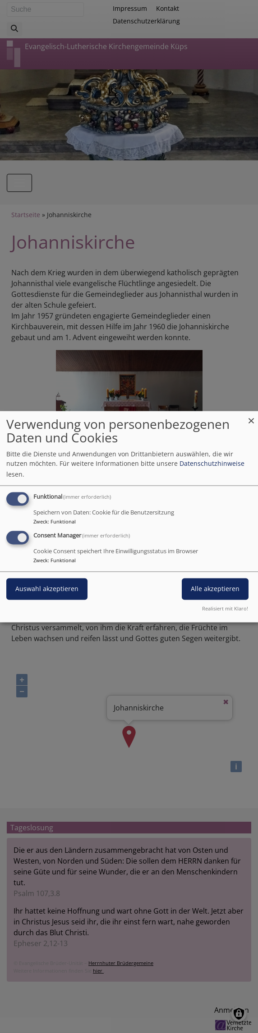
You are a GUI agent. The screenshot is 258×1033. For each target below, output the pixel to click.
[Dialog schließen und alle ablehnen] (251, 416)
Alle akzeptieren (215, 588)
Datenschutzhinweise (212, 463)
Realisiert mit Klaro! (225, 608)
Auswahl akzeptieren (46, 588)
